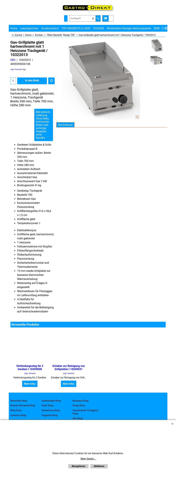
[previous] (162, 28)
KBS (13, 60)
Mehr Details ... (88, 458)
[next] (165, 28)
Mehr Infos (29, 383)
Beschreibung (65, 124)
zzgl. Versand (16, 69)
